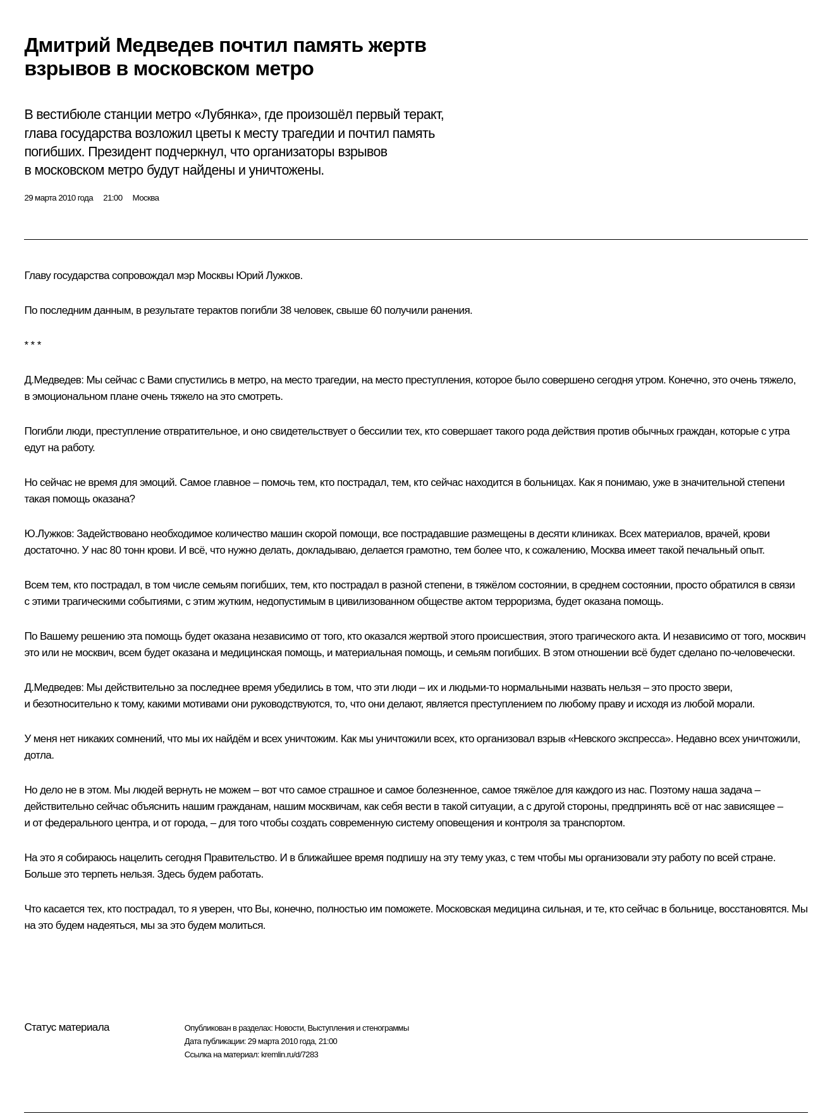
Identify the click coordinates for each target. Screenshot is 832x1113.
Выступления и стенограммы (357, 1028)
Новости (288, 1028)
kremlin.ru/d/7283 (289, 1054)
